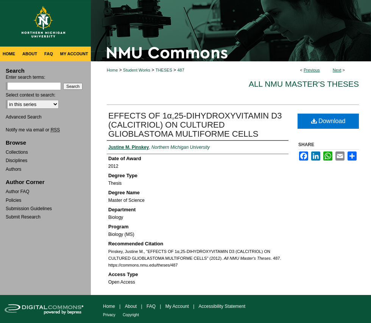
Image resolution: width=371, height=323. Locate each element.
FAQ (151, 306)
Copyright (131, 315)
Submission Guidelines (29, 208)
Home (112, 70)
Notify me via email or (33, 130)
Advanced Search (24, 117)
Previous (312, 70)
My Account (177, 306)
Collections (17, 152)
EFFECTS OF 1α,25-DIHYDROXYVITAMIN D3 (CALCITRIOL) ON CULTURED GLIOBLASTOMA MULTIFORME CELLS (195, 125)
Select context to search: (30, 95)
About (131, 306)
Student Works (136, 70)
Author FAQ (18, 191)
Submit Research (23, 217)
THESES (164, 70)
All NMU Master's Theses (304, 84)
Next (337, 70)
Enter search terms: (25, 77)
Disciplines (16, 160)
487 (180, 70)
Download (328, 121)
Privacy (109, 315)
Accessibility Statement (222, 306)
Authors (13, 169)
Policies (13, 200)
